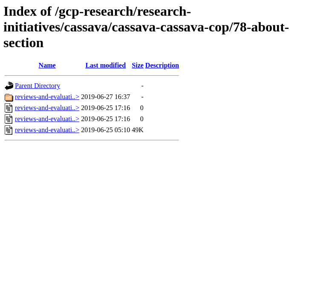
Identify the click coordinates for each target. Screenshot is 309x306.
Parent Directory (37, 85)
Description (162, 65)
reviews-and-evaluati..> (47, 96)
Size (138, 65)
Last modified (105, 65)
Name (47, 65)
